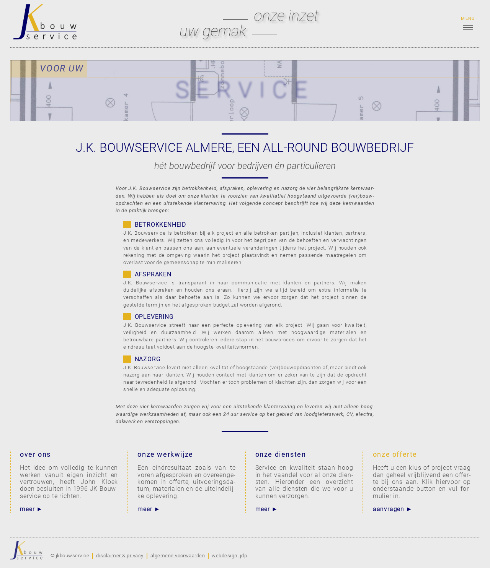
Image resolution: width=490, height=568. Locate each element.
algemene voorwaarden (177, 555)
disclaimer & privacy (120, 555)
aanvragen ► (393, 509)
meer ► (31, 509)
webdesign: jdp (229, 555)
